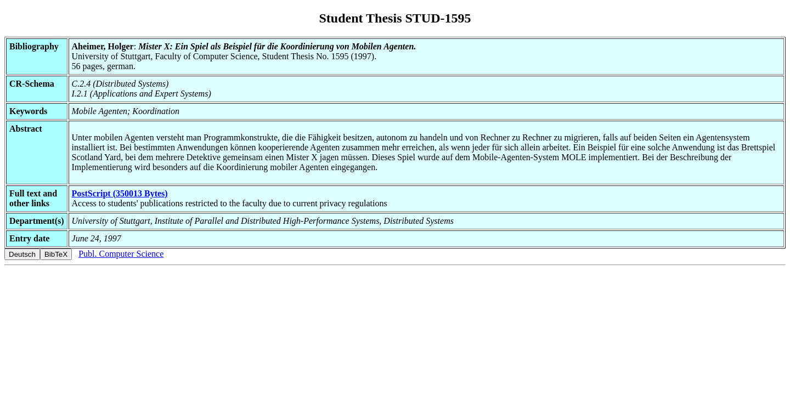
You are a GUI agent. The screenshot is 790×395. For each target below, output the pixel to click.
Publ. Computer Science (120, 253)
